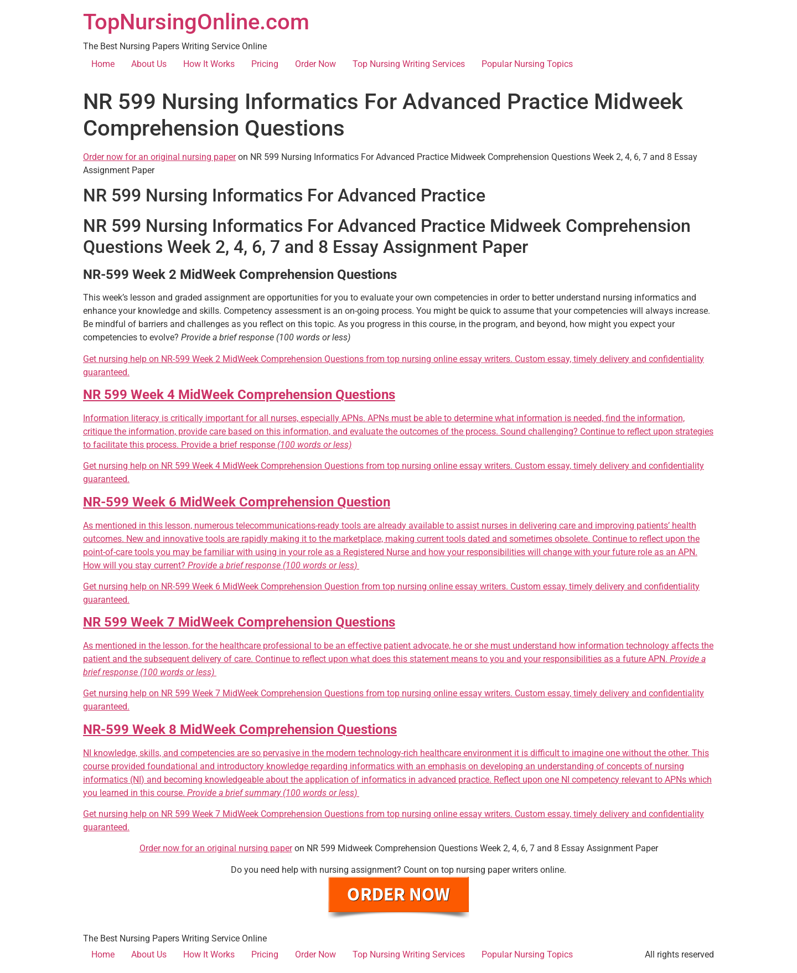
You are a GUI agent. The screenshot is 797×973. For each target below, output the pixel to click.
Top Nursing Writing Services (409, 64)
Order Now (315, 64)
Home (103, 64)
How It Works (209, 64)
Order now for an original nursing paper (159, 157)
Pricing (264, 64)
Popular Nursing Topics (527, 64)
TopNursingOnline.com (196, 22)
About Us (149, 64)
